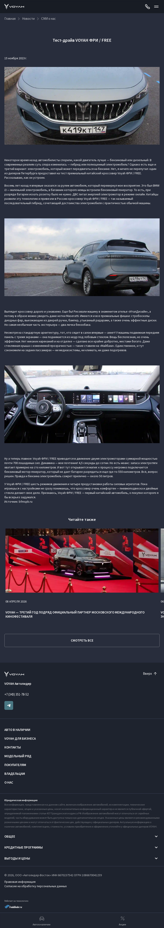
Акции (122, 920)
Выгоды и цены (17, 858)
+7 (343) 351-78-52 (16, 694)
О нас (8, 782)
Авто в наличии (17, 730)
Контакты (12, 747)
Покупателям (15, 765)
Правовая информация (20, 882)
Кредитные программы (23, 847)
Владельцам (14, 774)
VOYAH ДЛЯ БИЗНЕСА (20, 738)
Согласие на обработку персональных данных (35, 886)
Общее (9, 836)
